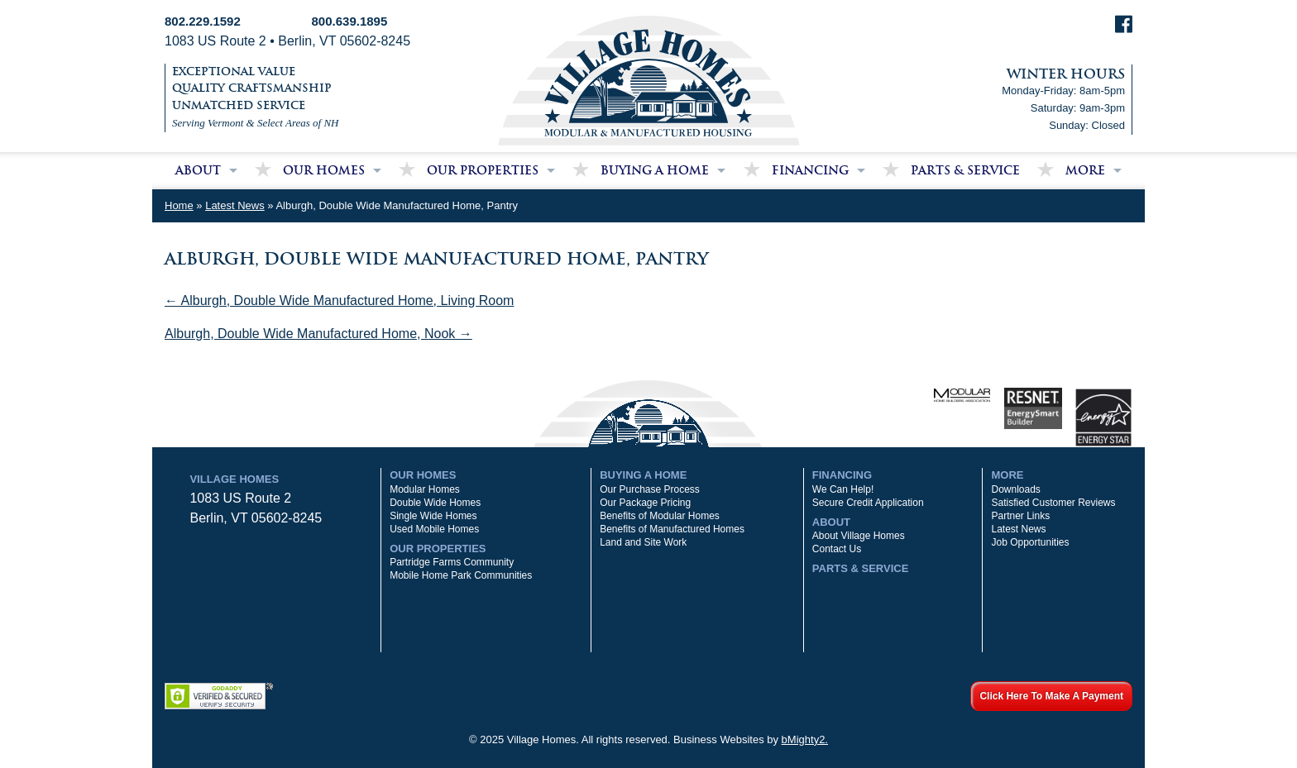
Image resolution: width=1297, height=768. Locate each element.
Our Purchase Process (650, 489)
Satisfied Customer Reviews (1053, 502)
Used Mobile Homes (434, 529)
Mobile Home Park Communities (461, 575)
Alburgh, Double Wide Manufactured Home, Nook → (318, 334)
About (198, 170)
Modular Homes (425, 489)
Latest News (235, 205)
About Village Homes (858, 535)
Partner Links (1020, 516)
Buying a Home (655, 170)
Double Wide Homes (435, 502)
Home (179, 205)
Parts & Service (965, 170)
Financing (810, 170)
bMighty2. (805, 739)
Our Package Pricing (645, 502)
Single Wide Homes (433, 516)
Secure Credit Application (868, 502)
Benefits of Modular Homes (660, 516)
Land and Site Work (643, 542)
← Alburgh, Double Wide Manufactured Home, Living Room (339, 300)
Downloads (1015, 489)
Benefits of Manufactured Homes (672, 529)
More (1085, 170)
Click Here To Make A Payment (1051, 696)
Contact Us (836, 549)
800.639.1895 (350, 21)
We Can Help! (842, 489)
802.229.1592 (203, 21)
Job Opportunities (1030, 542)
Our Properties (482, 170)
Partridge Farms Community (452, 562)
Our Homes (324, 170)
